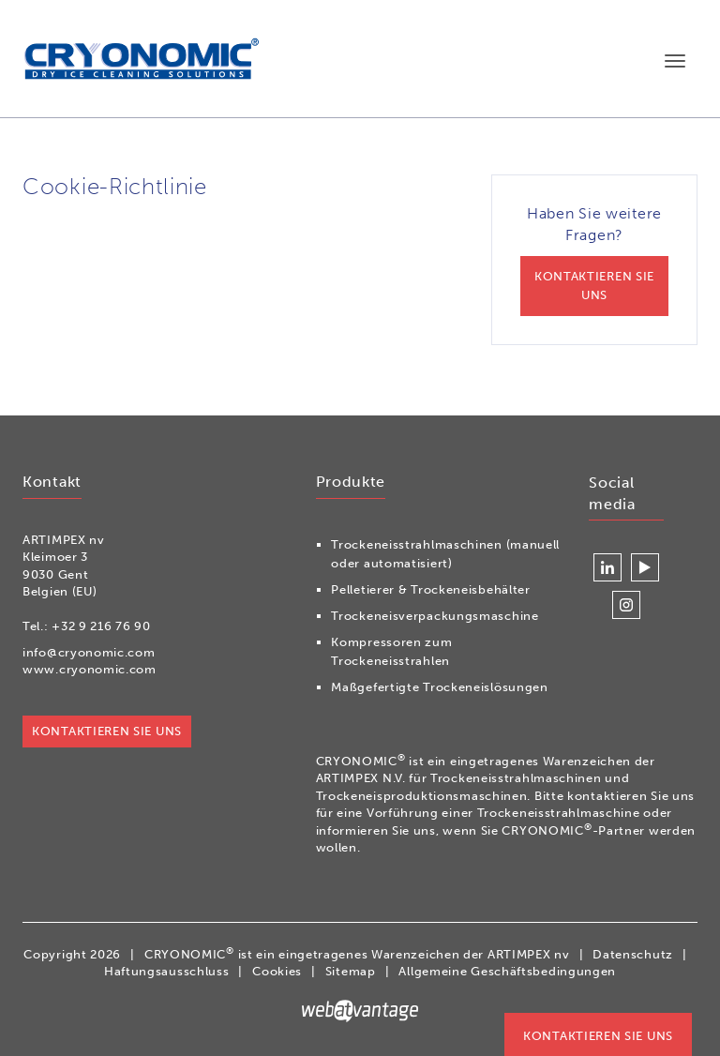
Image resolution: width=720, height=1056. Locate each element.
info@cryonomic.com (89, 652)
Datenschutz (632, 954)
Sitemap (350, 971)
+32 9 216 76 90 (101, 626)
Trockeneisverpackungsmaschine (434, 616)
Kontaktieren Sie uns (598, 1036)
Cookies (277, 971)
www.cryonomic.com (89, 669)
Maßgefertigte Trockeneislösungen (439, 687)
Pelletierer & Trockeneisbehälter (430, 589)
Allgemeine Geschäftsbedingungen (507, 971)
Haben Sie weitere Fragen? (594, 260)
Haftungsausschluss (167, 971)
